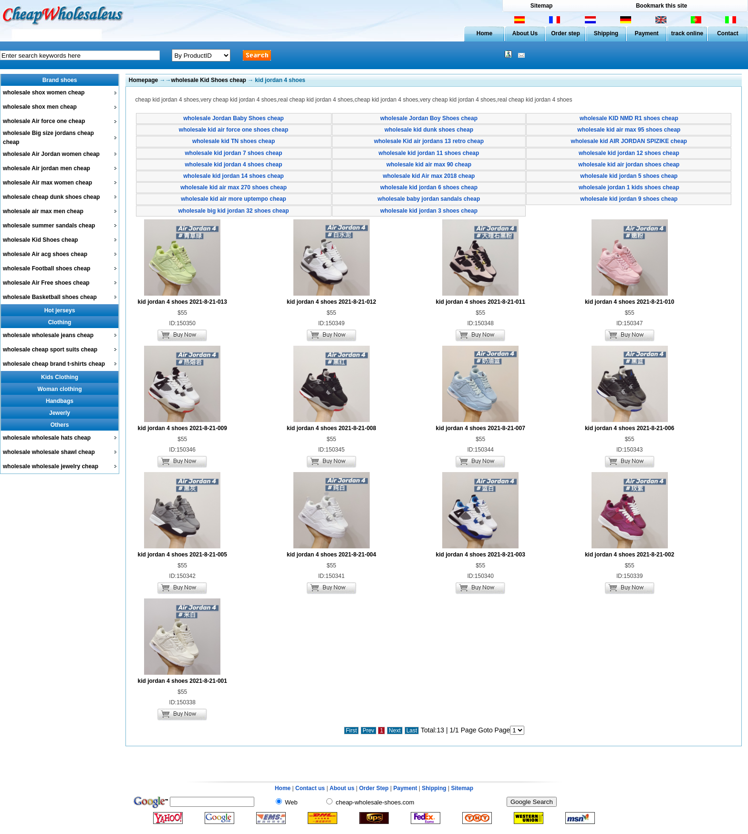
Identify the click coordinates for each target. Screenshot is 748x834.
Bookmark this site (661, 5)
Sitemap (541, 5)
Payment (646, 33)
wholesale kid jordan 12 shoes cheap (629, 153)
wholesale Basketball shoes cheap (50, 297)
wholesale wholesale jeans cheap (48, 335)
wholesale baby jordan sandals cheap (429, 199)
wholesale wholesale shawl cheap (49, 452)
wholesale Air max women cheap (47, 182)
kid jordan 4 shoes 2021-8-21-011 (480, 302)
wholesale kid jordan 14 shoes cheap (233, 176)
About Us (525, 33)
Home (484, 33)
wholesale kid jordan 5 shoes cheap (628, 176)
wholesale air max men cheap (43, 211)
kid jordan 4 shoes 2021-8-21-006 (629, 428)
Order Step (374, 788)
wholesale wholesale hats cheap (47, 437)
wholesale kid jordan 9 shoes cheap (628, 199)
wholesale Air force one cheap (44, 121)
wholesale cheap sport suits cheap (50, 349)
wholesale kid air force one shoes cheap (233, 129)
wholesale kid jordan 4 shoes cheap (233, 164)
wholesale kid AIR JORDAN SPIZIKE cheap (629, 141)
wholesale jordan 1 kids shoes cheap (629, 187)
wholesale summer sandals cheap (49, 225)
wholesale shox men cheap (40, 106)
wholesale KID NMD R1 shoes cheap (629, 118)
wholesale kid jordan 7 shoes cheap (233, 153)
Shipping (606, 33)
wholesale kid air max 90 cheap (428, 164)
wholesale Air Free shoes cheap (46, 282)
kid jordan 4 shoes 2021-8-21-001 (182, 681)
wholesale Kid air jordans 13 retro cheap (429, 141)
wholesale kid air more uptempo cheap (233, 199)
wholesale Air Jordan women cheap (51, 154)
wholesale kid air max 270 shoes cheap (233, 187)
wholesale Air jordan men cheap (46, 168)
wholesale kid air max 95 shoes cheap (628, 129)
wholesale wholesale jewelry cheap (50, 466)
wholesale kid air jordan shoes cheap (628, 164)
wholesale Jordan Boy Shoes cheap (429, 118)
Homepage (143, 80)
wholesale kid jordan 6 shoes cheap (429, 187)
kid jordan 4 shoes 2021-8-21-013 (182, 302)
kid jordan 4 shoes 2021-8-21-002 (629, 554)
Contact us (310, 788)
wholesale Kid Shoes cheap (40, 240)
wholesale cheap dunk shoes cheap (51, 197)
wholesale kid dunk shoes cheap (428, 129)
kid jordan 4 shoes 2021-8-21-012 (331, 302)
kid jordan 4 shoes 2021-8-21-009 (182, 428)
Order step (565, 33)
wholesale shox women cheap (43, 92)
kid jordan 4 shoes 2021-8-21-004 (331, 554)
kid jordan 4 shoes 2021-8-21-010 (629, 302)
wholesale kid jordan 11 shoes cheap (429, 153)
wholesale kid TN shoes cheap (233, 141)
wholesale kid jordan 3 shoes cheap (429, 210)
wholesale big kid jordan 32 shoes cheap (233, 210)
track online (687, 33)
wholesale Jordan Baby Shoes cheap (233, 118)
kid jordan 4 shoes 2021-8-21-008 (331, 428)
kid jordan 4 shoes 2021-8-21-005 (182, 554)
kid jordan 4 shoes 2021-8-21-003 (480, 554)
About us (342, 788)
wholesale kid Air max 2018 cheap (429, 176)
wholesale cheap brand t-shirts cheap (54, 363)
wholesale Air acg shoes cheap (45, 254)
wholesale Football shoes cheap (46, 268)
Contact (727, 33)
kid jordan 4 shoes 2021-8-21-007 (480, 428)
